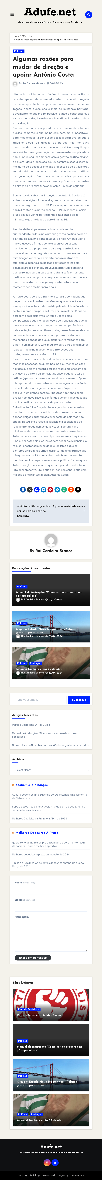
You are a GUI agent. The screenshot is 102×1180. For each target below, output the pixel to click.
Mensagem (22, 916)
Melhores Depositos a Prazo (36, 833)
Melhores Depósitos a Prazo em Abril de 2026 (39, 818)
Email (25, 899)
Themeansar (76, 1175)
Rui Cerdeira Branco (34, 83)
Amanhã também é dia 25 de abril (39, 669)
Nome (25, 882)
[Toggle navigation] (12, 15)
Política (18, 51)
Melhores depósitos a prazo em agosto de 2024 (41, 854)
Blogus (61, 1175)
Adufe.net (50, 12)
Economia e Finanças (31, 785)
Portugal (35, 663)
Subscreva (79, 699)
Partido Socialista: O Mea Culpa (31, 724)
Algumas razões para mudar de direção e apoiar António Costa (43, 67)
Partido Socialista (28, 1009)
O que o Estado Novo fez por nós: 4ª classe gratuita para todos (50, 745)
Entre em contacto (33, 958)
